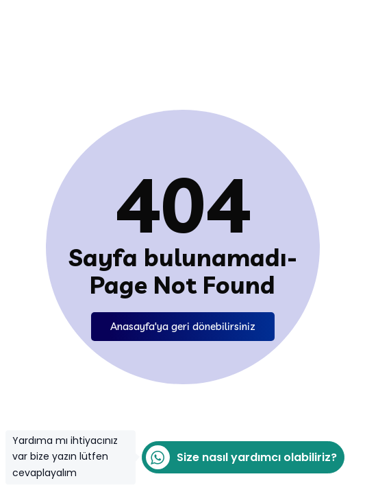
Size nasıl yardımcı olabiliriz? (239, 457)
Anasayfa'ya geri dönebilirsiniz (182, 326)
